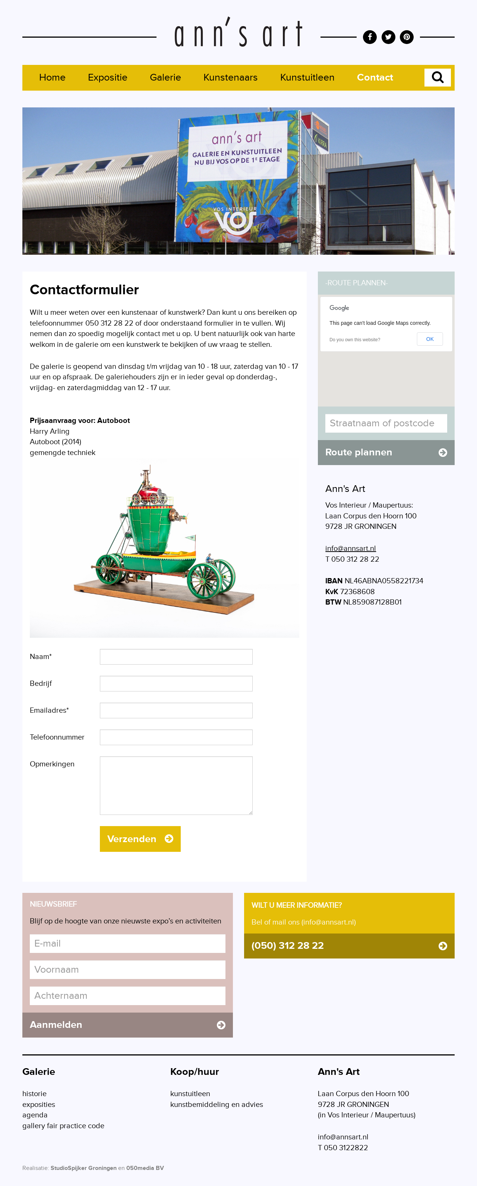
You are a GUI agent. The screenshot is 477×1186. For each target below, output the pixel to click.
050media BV (145, 1168)
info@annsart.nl (350, 548)
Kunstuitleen (307, 78)
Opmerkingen (52, 764)
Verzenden (140, 839)
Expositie (107, 78)
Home (52, 78)
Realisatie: (35, 1168)
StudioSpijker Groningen (84, 1168)
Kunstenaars (230, 78)
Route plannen (386, 452)
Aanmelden (127, 1025)
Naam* (41, 656)
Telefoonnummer (57, 737)
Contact (375, 78)
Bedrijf (41, 683)
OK (430, 339)
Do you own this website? (354, 339)
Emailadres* (49, 710)
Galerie (165, 78)
